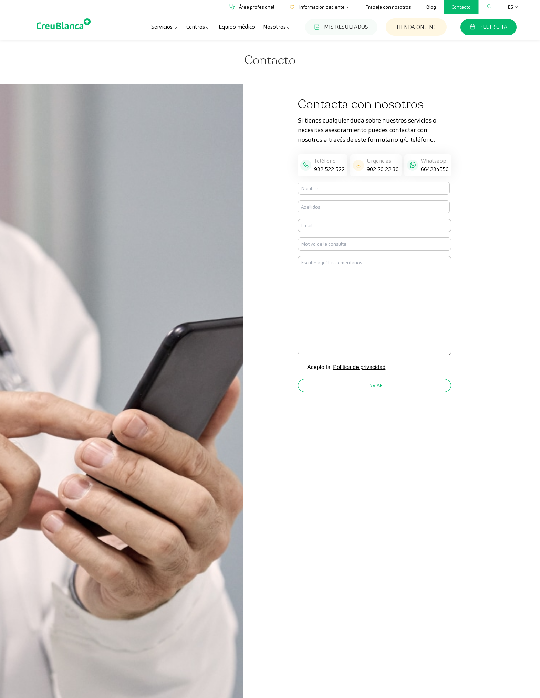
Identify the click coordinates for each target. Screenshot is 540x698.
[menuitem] (510, 7)
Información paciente (320, 7)
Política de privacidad (359, 367)
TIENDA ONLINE (416, 27)
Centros (198, 27)
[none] (510, 7)
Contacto (461, 7)
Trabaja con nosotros (388, 7)
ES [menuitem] (510, 7)
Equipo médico (237, 26)
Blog (431, 7)
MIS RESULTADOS (341, 26)
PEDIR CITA (488, 26)
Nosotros (277, 27)
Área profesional (251, 7)
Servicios (164, 27)
